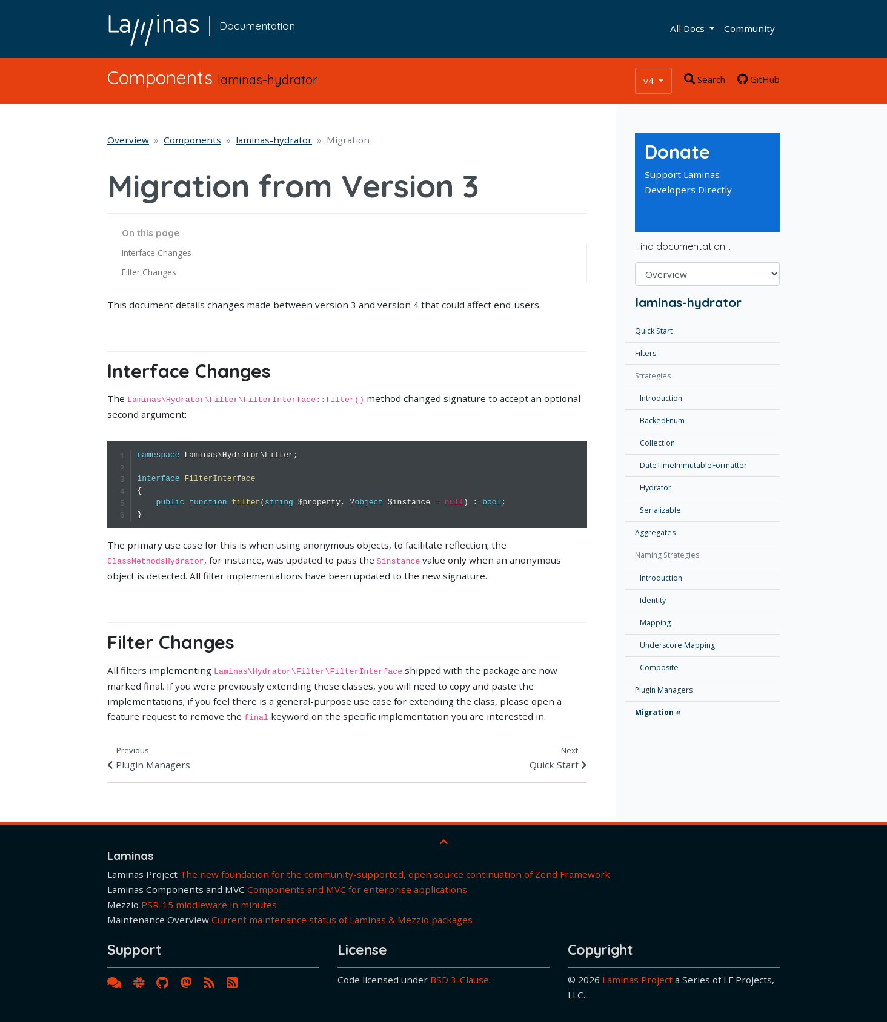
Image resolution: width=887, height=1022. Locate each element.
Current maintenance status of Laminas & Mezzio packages (342, 920)
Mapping (655, 623)
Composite (659, 667)
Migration (654, 712)
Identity (653, 600)
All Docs (688, 28)
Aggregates (655, 532)
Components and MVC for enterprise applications (357, 889)
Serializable (660, 510)
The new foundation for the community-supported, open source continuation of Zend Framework (395, 874)
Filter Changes (149, 272)
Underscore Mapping (677, 645)
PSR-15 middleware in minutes (209, 904)
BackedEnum (662, 420)
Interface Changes (156, 253)
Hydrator (655, 488)
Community (749, 28)
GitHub (758, 79)
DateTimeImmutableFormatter (693, 465)
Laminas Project (637, 980)
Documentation (257, 25)
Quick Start (654, 331)
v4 (649, 80)
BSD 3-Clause (459, 980)
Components (192, 140)
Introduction (661, 398)
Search (704, 79)
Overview (128, 140)
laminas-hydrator (274, 140)
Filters (645, 353)
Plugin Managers (664, 690)
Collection (657, 443)
